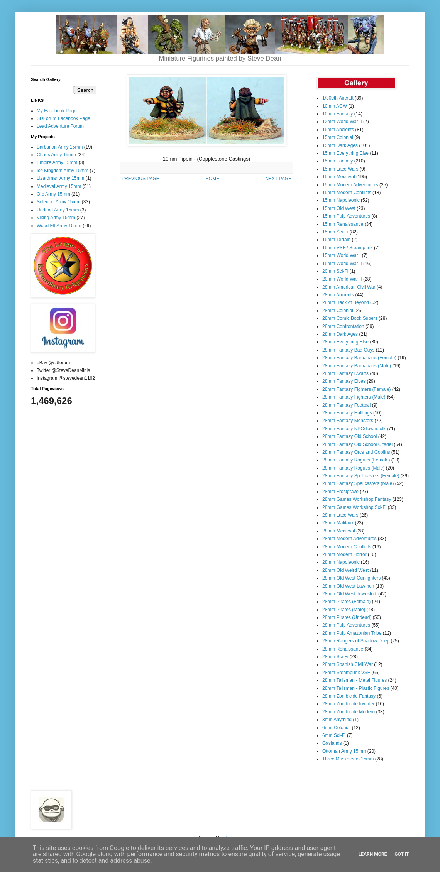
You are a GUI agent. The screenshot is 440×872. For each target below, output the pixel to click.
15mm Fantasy (337, 161)
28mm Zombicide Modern (348, 712)
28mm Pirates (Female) (346, 601)
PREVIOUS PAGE (140, 178)
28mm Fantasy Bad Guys (348, 350)
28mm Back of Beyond (345, 302)
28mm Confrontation (343, 326)
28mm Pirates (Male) (343, 609)
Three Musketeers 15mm (348, 759)
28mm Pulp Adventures (346, 625)
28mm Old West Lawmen (348, 586)
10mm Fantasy (337, 114)
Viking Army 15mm (56, 217)
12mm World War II (342, 121)
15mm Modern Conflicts (346, 192)
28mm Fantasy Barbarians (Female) (359, 357)
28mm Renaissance (342, 649)
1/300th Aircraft (338, 98)
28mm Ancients (338, 294)
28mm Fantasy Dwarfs (345, 373)
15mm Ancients (338, 129)
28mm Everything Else (345, 342)
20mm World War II (342, 279)
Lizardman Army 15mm (60, 178)
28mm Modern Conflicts (346, 546)
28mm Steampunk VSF (346, 672)
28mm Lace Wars (340, 515)
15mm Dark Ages (340, 145)
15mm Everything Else (345, 153)
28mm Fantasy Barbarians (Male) (356, 365)
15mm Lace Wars (340, 169)
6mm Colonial (336, 727)
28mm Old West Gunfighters (351, 578)
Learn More (373, 854)
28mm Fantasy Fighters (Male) (353, 397)
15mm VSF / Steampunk (347, 247)
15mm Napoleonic (341, 200)
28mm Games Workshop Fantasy (356, 499)
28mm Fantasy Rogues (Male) (353, 468)
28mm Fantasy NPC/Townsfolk (354, 428)
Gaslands (332, 743)
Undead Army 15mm (58, 210)
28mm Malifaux (338, 523)
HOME (212, 178)
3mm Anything (337, 719)
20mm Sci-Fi (335, 271)
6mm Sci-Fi (334, 735)
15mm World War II (342, 263)
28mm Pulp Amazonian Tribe (351, 633)
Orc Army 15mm (53, 194)
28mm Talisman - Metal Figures (354, 680)
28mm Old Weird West (345, 570)
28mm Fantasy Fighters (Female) (356, 389)
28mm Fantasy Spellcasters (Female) (360, 475)
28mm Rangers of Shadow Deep (355, 641)
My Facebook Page (56, 110)
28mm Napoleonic (341, 562)
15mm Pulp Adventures (346, 216)
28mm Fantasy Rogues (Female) (356, 460)
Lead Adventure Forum (60, 126)
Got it (401, 854)
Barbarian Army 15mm (60, 147)
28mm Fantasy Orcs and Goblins (356, 452)
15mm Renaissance (342, 224)
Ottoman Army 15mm (344, 751)
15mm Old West (338, 208)
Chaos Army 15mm (56, 154)
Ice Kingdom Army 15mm (62, 170)
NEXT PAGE (278, 178)
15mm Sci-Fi (335, 232)
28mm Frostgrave (340, 491)
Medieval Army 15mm (59, 186)
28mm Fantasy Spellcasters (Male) (358, 483)
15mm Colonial (337, 137)
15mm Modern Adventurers (350, 185)
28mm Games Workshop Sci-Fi (354, 507)
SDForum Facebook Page (63, 118)
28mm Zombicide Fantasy (349, 696)
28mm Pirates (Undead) (346, 617)
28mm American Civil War (349, 287)
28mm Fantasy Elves (344, 381)
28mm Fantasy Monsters (347, 420)
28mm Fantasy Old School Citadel (357, 444)
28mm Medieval (338, 531)
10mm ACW (334, 106)
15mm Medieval (338, 176)
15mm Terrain (336, 239)
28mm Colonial (337, 310)
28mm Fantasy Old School (349, 436)
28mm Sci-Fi (335, 656)
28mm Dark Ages (340, 334)
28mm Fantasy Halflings (347, 413)
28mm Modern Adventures (349, 538)
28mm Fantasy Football (346, 405)
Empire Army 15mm (57, 162)
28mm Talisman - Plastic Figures (355, 688)
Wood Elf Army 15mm (59, 225)
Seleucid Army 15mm (58, 201)
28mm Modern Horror (344, 554)
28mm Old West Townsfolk (349, 594)
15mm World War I (341, 255)
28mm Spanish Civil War (347, 664)
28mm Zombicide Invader (348, 703)
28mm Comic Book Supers (349, 318)
